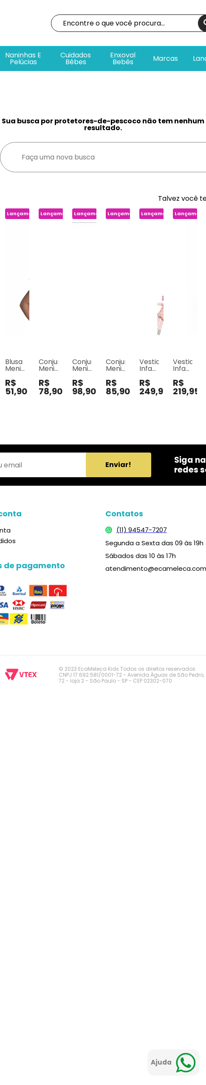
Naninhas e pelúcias (23, 58)
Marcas (165, 58)
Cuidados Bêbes (75, 58)
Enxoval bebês (122, 58)
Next (200, 319)
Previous (5, 319)
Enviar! (118, 465)
